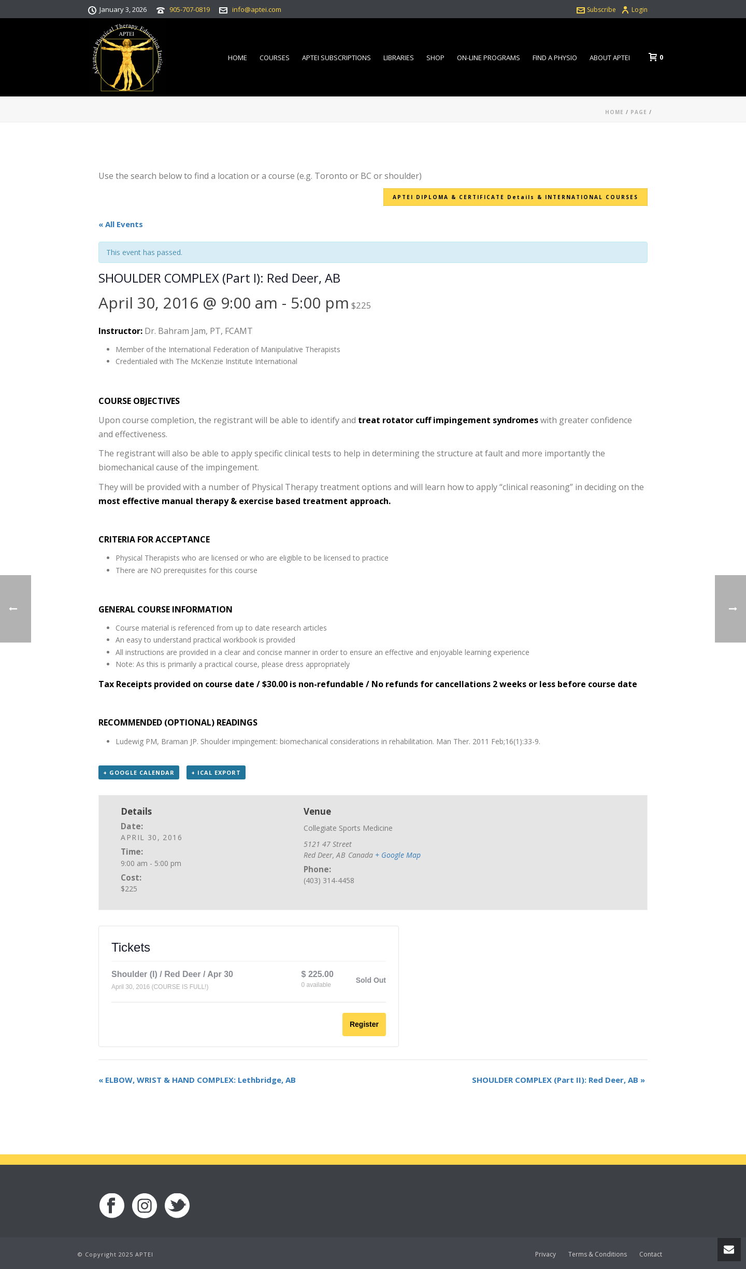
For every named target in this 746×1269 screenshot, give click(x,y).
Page (638, 112)
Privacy (545, 1254)
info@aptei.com (256, 9)
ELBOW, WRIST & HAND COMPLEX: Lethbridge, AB (197, 1080)
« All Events (120, 224)
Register (364, 1024)
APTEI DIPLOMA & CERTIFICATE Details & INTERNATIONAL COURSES (515, 197)
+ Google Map (398, 855)
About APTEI (610, 57)
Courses (275, 57)
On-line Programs (488, 57)
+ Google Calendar (139, 772)
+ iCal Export (216, 772)
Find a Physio (555, 57)
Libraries (398, 57)
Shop (435, 57)
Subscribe (596, 9)
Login (634, 9)
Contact (650, 1254)
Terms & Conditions (597, 1254)
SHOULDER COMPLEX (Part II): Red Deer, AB (558, 1080)
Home (237, 57)
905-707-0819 (189, 9)
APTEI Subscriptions (336, 57)
